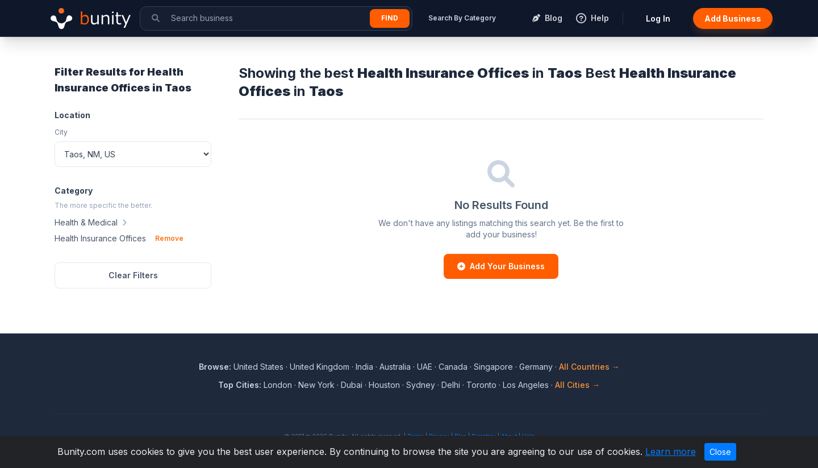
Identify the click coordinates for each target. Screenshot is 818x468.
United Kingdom (319, 366)
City (61, 132)
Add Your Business (501, 266)
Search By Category (462, 18)
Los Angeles (526, 385)
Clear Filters (133, 275)
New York (316, 385)
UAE (424, 366)
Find (389, 18)
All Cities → (577, 385)
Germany (536, 366)
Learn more (670, 451)
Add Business (732, 18)
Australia (395, 366)
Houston (384, 385)
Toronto (481, 385)
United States (258, 366)
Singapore (493, 366)
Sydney (420, 385)
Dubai (351, 385)
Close (720, 452)
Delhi (450, 385)
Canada (453, 366)
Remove (169, 238)
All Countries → (589, 366)
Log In (658, 18)
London (278, 385)
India (364, 366)
